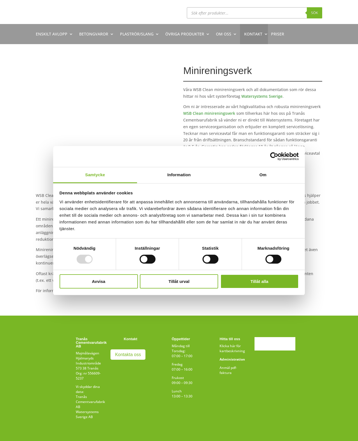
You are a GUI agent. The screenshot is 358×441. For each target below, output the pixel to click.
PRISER (277, 34)
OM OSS (223, 34)
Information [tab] (179, 174)
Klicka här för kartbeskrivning (232, 348)
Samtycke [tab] (95, 174)
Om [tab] (262, 174)
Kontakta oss (128, 354)
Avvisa (98, 281)
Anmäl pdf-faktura (228, 370)
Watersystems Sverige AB (87, 414)
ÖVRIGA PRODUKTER (184, 34)
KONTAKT (253, 34)
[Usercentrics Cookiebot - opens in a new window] (274, 156)
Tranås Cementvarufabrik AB (90, 401)
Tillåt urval (179, 281)
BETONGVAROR (93, 34)
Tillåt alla (259, 281)
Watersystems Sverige (261, 96)
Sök (314, 12)
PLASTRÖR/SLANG (137, 34)
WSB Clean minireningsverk (209, 113)
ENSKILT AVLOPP (51, 34)
